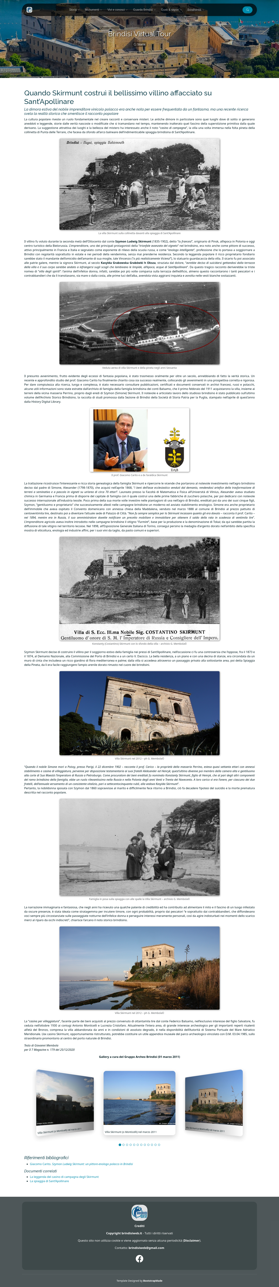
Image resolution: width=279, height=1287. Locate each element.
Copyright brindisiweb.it (124, 1233)
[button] (247, 9)
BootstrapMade (152, 1280)
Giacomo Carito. (81, 1164)
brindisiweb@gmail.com (146, 1248)
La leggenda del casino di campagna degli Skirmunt (64, 1177)
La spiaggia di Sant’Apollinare (49, 1181)
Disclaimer (191, 1240)
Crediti (139, 1226)
